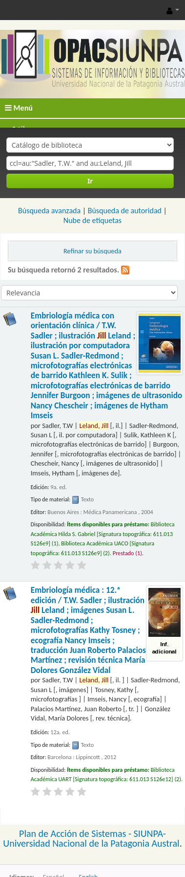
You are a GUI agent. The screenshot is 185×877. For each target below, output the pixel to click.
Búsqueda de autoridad (125, 210)
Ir (90, 180)
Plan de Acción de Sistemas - (76, 833)
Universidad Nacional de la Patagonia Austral (91, 843)
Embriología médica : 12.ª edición (88, 630)
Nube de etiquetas (92, 220)
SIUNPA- (150, 833)
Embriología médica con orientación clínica (106, 366)
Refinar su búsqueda (92, 251)
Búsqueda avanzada (49, 210)
